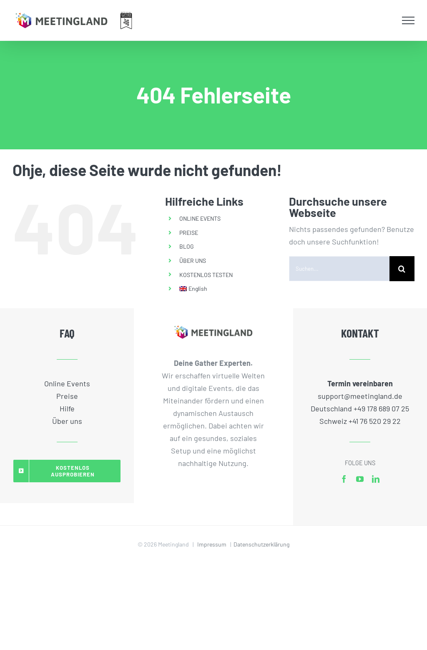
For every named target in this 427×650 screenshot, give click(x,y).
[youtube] (360, 479)
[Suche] (401, 268)
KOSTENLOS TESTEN (206, 274)
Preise (67, 396)
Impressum (211, 544)
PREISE (188, 232)
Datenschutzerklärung (261, 544)
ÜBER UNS (192, 260)
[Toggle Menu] (408, 20)
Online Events (67, 383)
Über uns (67, 421)
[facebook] (344, 479)
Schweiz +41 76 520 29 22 (360, 421)
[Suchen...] (339, 268)
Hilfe (67, 408)
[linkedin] (375, 479)
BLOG (186, 246)
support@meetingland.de (360, 396)
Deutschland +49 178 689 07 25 (360, 408)
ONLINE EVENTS (200, 218)
